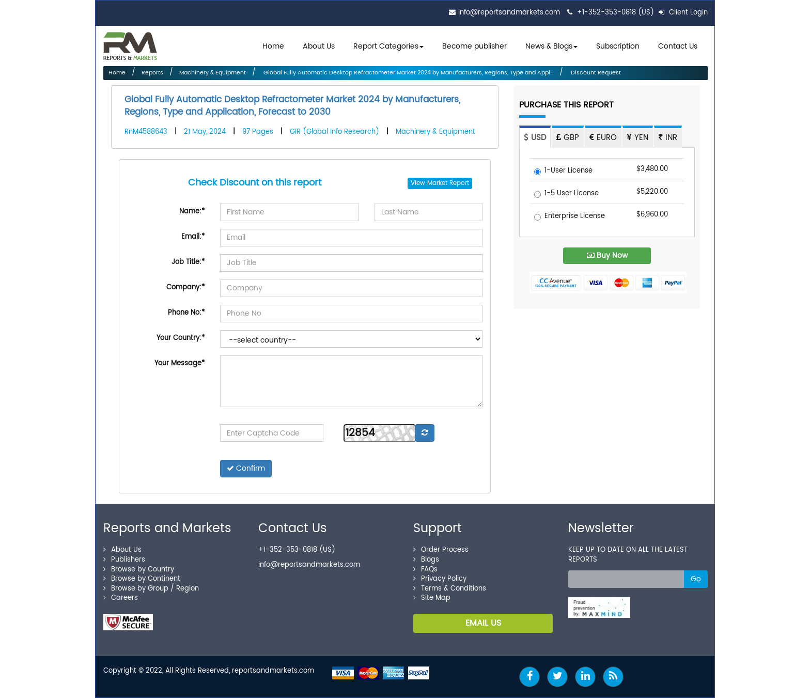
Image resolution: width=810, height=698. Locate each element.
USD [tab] (535, 137)
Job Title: (188, 262)
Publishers (124, 559)
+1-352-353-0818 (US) (615, 12)
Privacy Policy (439, 578)
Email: (193, 236)
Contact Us (677, 46)
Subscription (618, 46)
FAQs (425, 569)
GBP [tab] (567, 137)
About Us (319, 46)
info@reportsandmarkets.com (509, 12)
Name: (192, 211)
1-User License (563, 171)
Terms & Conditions (449, 588)
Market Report (448, 183)
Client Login (683, 12)
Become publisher (474, 46)
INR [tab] (668, 137)
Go (696, 579)
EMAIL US (483, 623)
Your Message (179, 363)
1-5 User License (566, 194)
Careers (120, 598)
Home (273, 46)
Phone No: (186, 312)
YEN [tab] (637, 137)
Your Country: (181, 338)
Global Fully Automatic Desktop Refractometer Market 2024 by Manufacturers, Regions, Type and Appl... (407, 72)
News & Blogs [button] (551, 46)
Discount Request (595, 72)
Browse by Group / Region (151, 588)
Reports (152, 72)
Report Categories (385, 46)
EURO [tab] (603, 137)
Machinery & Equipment (212, 72)
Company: (185, 287)
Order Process (441, 550)
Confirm (246, 468)
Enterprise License (569, 217)
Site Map (431, 598)
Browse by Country (138, 569)
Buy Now (607, 255)
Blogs (426, 559)
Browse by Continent (141, 578)
